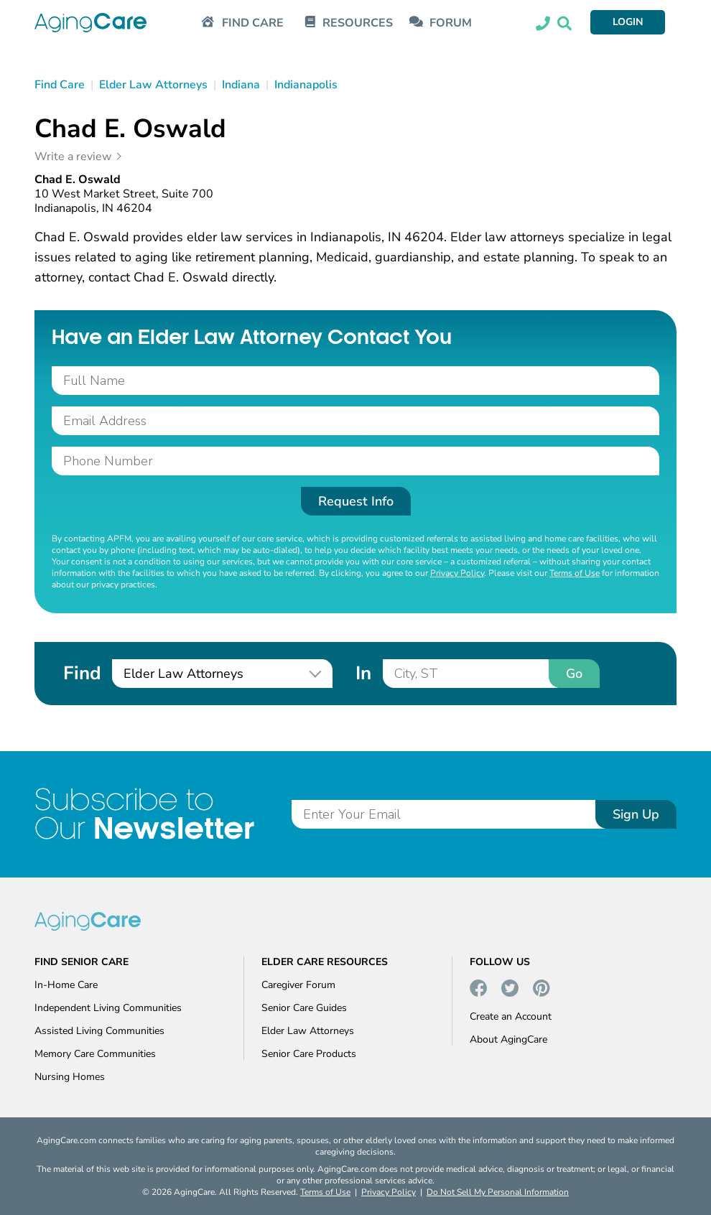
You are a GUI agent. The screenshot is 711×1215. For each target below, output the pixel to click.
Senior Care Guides (304, 1008)
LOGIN (628, 22)
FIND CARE (253, 23)
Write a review (72, 156)
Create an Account (511, 1016)
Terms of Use (574, 573)
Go (574, 673)
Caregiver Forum (298, 985)
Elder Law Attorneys (307, 1031)
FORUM (450, 23)
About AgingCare (508, 1039)
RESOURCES (357, 23)
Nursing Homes (69, 1077)
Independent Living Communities (108, 1008)
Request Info (356, 501)
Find (82, 673)
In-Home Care (66, 985)
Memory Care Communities (95, 1054)
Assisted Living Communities (99, 1031)
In (363, 673)
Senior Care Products (308, 1054)
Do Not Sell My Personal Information (498, 1192)
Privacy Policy (457, 573)
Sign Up (636, 814)
